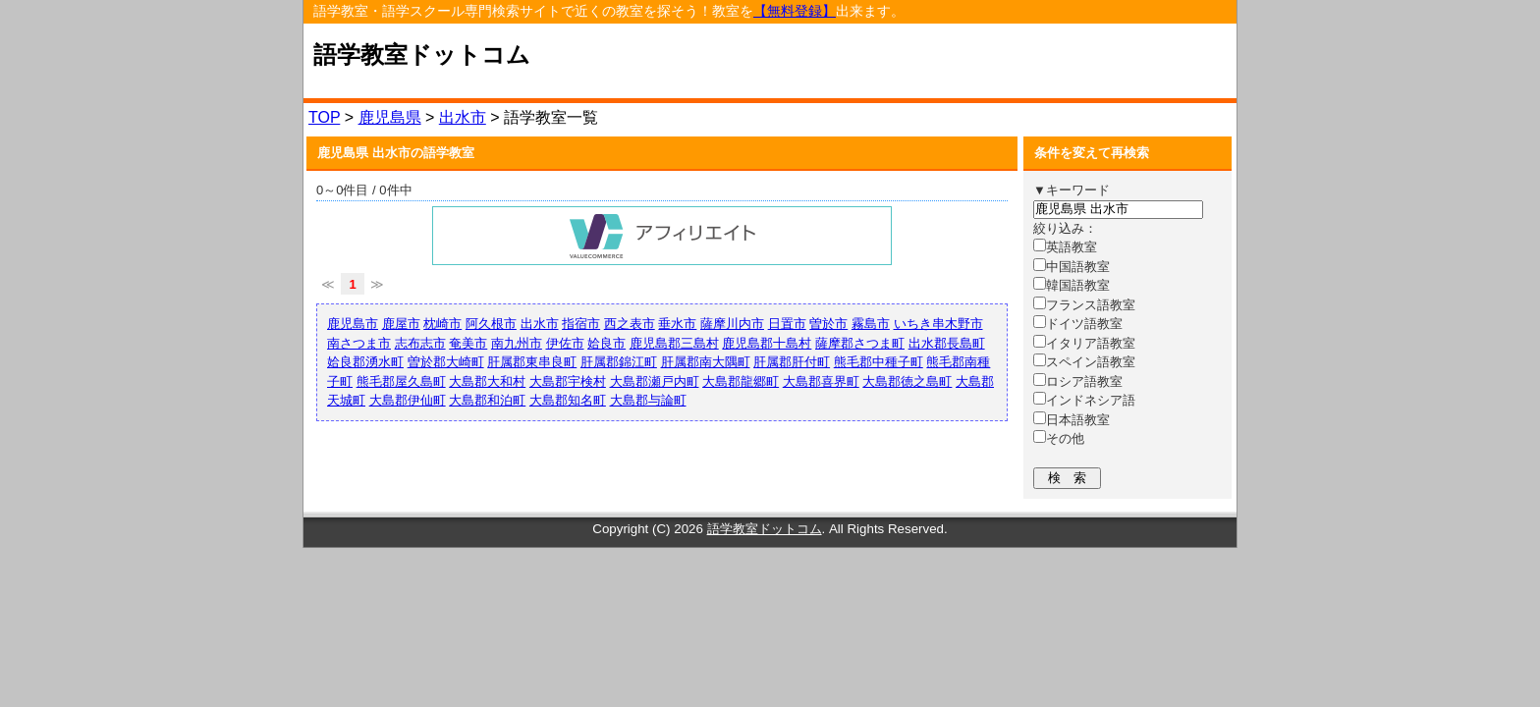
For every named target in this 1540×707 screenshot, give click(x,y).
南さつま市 (359, 343)
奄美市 (468, 343)
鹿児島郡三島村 (674, 343)
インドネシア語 (1084, 400)
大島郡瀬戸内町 (654, 381)
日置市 (787, 323)
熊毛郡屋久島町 (401, 381)
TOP (324, 117)
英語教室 (1065, 247)
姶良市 (606, 343)
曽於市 (828, 323)
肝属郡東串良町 (532, 361)
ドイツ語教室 (1078, 323)
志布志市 (420, 343)
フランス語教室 (1084, 305)
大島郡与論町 (648, 400)
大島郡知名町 (567, 400)
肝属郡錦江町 (618, 361)
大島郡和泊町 (487, 400)
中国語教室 (1071, 266)
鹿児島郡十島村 (766, 343)
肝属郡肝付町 (791, 361)
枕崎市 (442, 323)
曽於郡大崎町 (446, 361)
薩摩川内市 (732, 323)
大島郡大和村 (487, 381)
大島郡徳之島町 (907, 381)
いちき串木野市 (938, 323)
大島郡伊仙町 (407, 400)
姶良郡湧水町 (365, 361)
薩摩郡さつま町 (860, 343)
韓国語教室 (1071, 285)
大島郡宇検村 (567, 381)
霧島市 (871, 323)
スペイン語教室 (1084, 361)
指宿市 (581, 323)
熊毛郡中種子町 (878, 361)
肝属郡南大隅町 (705, 361)
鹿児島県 (389, 117)
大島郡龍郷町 (740, 381)
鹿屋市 (401, 323)
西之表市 (629, 323)
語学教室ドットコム (421, 55)
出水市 (462, 117)
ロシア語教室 (1078, 381)
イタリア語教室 (1084, 343)
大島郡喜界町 (821, 381)
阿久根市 (491, 323)
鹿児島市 (352, 323)
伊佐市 (565, 343)
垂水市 (677, 323)
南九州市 (516, 343)
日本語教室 (1071, 419)
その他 (1058, 438)
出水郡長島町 (946, 343)
